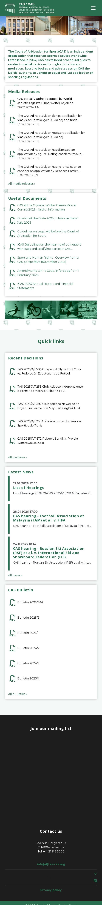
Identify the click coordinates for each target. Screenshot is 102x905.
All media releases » (22, 183)
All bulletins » (17, 694)
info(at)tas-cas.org (51, 864)
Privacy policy (51, 890)
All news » (15, 575)
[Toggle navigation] (93, 8)
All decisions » (17, 457)
